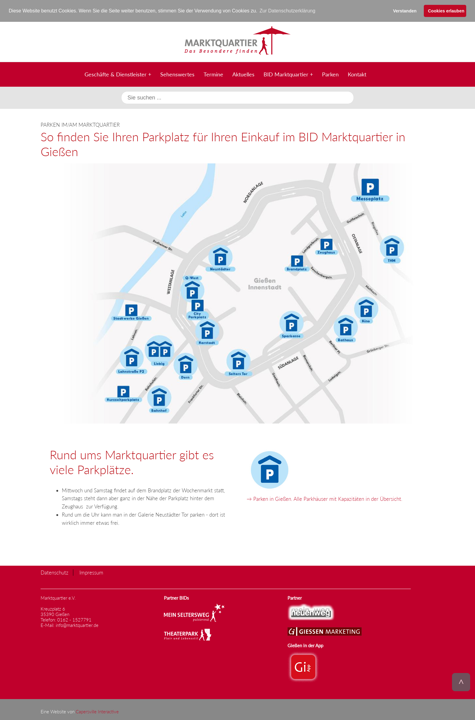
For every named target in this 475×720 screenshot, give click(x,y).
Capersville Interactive (97, 711)
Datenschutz (54, 572)
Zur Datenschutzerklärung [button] (287, 10)
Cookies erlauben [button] (446, 10)
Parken (330, 74)
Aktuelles (243, 74)
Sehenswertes (177, 74)
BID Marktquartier (286, 74)
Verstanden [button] (405, 10)
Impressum (91, 572)
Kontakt (357, 74)
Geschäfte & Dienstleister (116, 74)
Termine (213, 74)
